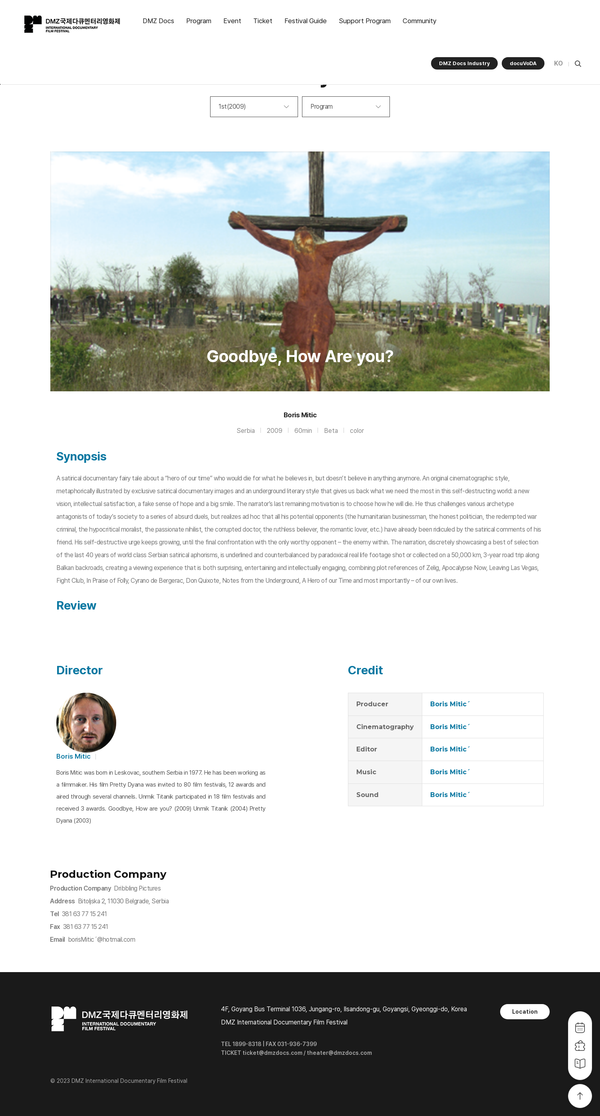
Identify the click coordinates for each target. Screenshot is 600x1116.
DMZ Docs (158, 21)
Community (420, 21)
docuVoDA (523, 63)
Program (198, 21)
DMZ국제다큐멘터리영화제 (73, 24)
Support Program (365, 21)
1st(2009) (232, 106)
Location (525, 1011)
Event (232, 21)
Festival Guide (305, 21)
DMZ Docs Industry (464, 63)
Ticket (262, 21)
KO (558, 63)
